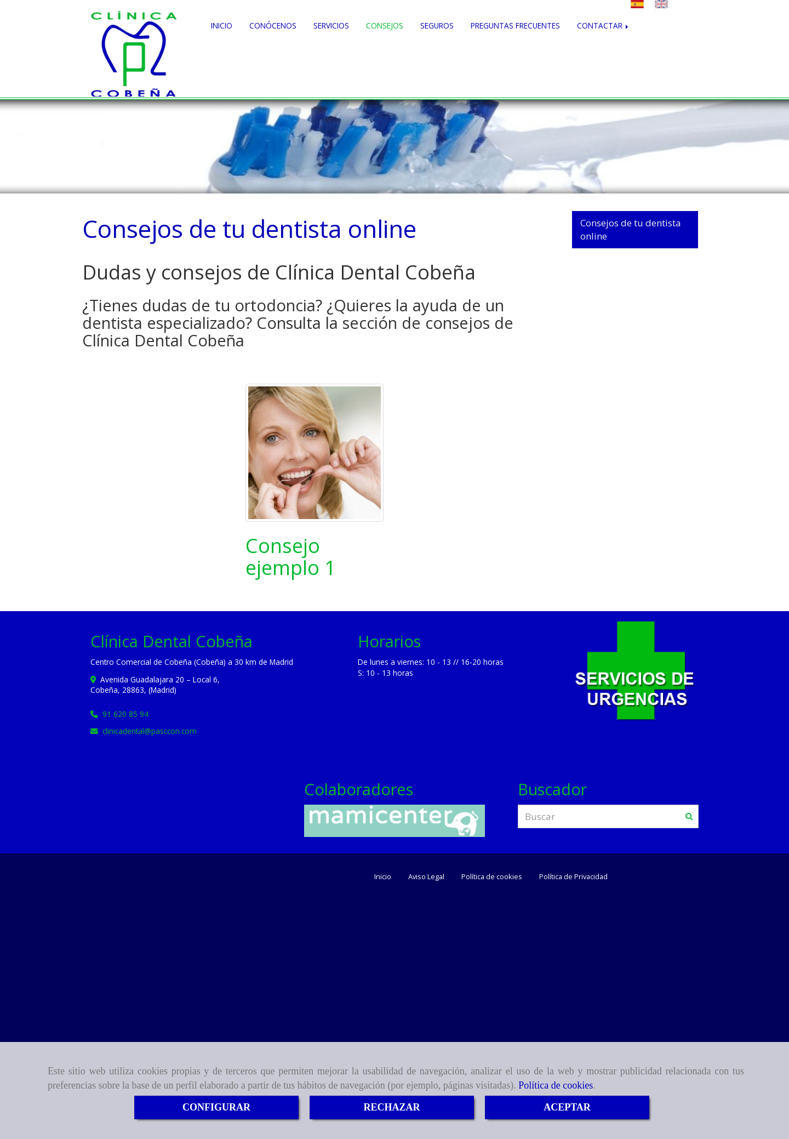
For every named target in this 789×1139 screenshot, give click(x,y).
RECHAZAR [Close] (391, 1107)
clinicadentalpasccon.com (149, 715)
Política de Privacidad (573, 861)
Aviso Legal (426, 861)
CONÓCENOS (272, 57)
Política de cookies (555, 1085)
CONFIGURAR (216, 1107)
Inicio (382, 861)
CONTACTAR (603, 57)
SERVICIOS (331, 57)
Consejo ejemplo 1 (290, 541)
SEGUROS (437, 57)
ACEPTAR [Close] (567, 1107)
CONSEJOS (384, 57)
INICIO (221, 57)
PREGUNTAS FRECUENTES (515, 57)
